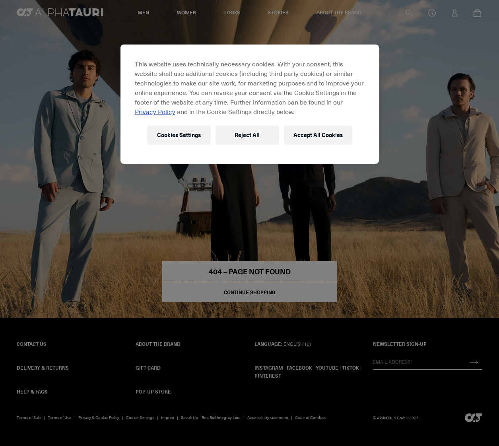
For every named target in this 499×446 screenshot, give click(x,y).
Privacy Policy (155, 111)
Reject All (247, 135)
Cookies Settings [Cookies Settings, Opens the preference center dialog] (179, 135)
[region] (249, 104)
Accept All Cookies (318, 135)
